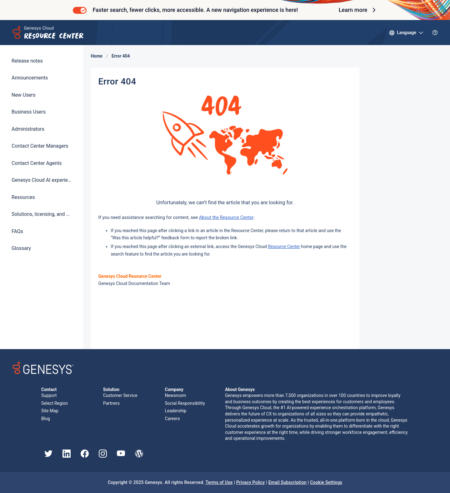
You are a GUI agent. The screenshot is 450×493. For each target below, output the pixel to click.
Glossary (21, 248)
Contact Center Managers (40, 146)
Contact (49, 389)
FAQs (17, 231)
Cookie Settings (326, 482)
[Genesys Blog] (139, 456)
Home (96, 55)
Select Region (54, 403)
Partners (111, 403)
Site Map (49, 410)
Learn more (358, 10)
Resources (23, 197)
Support (49, 395)
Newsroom (175, 395)
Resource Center (284, 246)
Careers (172, 418)
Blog (45, 418)
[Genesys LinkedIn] (66, 456)
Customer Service (120, 395)
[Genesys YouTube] (121, 454)
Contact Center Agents (37, 163)
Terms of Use (219, 482)
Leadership (175, 410)
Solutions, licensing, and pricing (42, 214)
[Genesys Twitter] (48, 455)
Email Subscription (287, 482)
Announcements (30, 78)
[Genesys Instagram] (103, 456)
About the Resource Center (226, 217)
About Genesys (240, 389)
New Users (23, 95)
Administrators (28, 129)
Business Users (29, 112)
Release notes (27, 61)
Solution (111, 389)
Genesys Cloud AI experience (42, 180)
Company (174, 389)
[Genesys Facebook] (85, 456)
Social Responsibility (185, 403)
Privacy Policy (250, 482)
